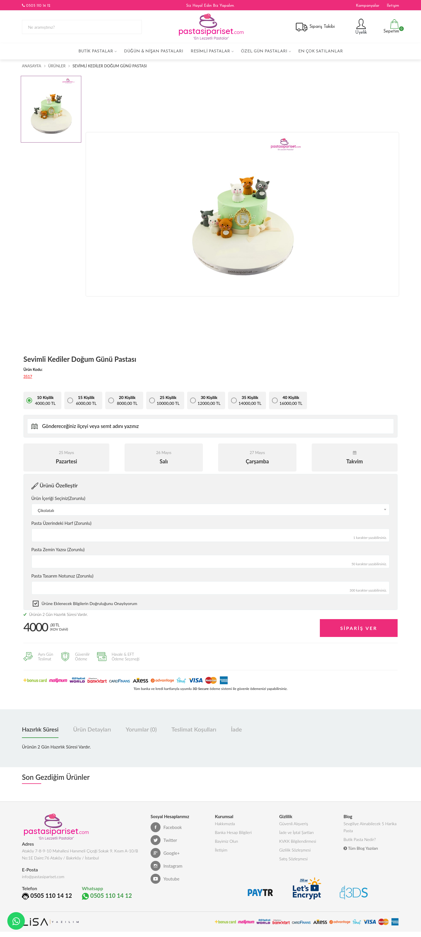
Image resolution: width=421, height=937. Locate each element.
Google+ (165, 853)
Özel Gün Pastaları (264, 51)
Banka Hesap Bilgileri (233, 832)
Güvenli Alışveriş (293, 823)
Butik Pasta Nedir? (360, 839)
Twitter (164, 840)
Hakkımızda (225, 823)
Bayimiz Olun (226, 841)
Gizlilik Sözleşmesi (295, 849)
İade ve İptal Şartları (296, 832)
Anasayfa (31, 66)
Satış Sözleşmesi (293, 858)
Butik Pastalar (95, 51)
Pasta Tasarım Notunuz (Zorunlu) (62, 575)
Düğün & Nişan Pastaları (153, 51)
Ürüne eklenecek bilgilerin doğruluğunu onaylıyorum (89, 603)
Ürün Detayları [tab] (92, 729)
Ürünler (56, 66)
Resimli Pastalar (210, 51)
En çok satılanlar (320, 51)
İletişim (393, 6)
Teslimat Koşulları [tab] (193, 729)
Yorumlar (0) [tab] (141, 729)
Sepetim (390, 26)
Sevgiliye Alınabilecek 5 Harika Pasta (370, 827)
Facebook (166, 827)
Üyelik (360, 26)
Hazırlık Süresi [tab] (40, 729)
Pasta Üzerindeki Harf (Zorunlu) (61, 523)
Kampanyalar (367, 6)
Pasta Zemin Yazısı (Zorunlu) (57, 549)
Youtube (165, 879)
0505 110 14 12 (36, 6)
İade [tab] (236, 729)
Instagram (166, 866)
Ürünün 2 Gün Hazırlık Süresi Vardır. (55, 614)
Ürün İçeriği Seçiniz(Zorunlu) (58, 498)
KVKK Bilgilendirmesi (297, 841)
